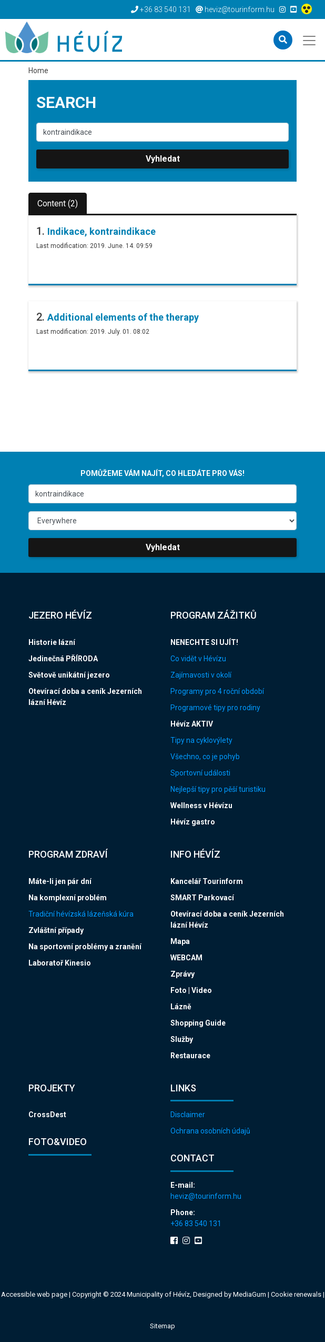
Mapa (180, 941)
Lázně (180, 1006)
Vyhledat (163, 159)
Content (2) (57, 203)
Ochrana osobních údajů (210, 1131)
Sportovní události (200, 773)
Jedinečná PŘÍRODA (63, 658)
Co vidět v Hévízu (198, 658)
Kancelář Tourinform (206, 881)
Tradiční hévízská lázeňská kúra (81, 914)
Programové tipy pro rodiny (215, 707)
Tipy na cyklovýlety (201, 740)
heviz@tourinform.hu (205, 1196)
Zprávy (182, 974)
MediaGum (249, 1294)
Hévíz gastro (192, 822)
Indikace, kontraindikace (101, 231)
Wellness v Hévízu (201, 805)
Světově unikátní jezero (69, 675)
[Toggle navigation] (310, 39)
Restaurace (190, 1055)
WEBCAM (186, 957)
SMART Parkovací (202, 897)
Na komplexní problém (67, 897)
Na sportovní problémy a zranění (84, 946)
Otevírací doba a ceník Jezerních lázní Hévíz (85, 697)
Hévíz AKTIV (191, 724)
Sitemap (162, 1326)
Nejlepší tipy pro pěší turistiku (218, 789)
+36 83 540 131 (195, 1223)
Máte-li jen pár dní (60, 881)
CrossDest (47, 1114)
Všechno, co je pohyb (205, 756)
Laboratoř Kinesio (59, 963)
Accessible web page (34, 1294)
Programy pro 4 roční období (217, 691)
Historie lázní (51, 642)
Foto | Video (191, 990)
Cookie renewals (297, 1294)
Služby (181, 1039)
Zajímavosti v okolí (200, 675)
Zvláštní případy (56, 930)
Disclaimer (187, 1114)
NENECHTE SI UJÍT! (204, 642)
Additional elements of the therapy (123, 317)
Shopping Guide (198, 1023)
